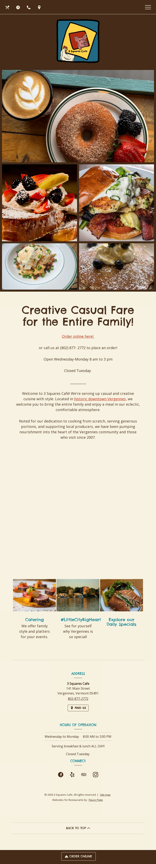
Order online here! (78, 343)
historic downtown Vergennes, (100, 406)
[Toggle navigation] (148, 7)
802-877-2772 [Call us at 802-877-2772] (78, 698)
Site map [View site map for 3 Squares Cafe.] (105, 794)
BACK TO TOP (78, 828)
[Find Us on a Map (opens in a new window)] (39, 7)
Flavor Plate (96, 800)
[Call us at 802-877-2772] (29, 7)
